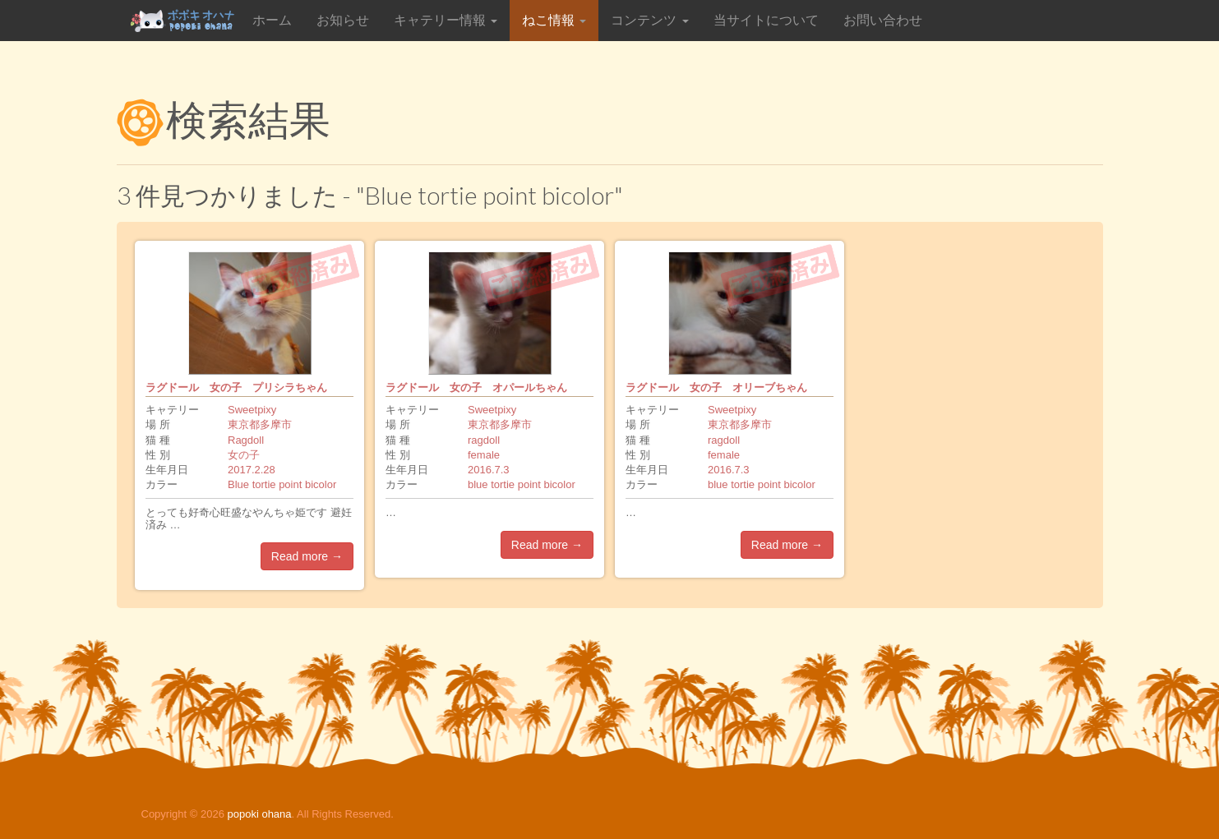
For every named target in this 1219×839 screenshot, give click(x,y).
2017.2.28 (251, 469)
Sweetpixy (252, 409)
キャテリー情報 (445, 20)
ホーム (272, 20)
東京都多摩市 (260, 424)
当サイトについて (766, 20)
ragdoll (484, 440)
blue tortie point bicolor (521, 484)
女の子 (244, 455)
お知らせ (342, 20)
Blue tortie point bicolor (282, 484)
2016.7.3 (489, 469)
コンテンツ (649, 20)
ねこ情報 (554, 20)
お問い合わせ (882, 20)
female (484, 455)
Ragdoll (246, 440)
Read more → (307, 556)
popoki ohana (259, 814)
